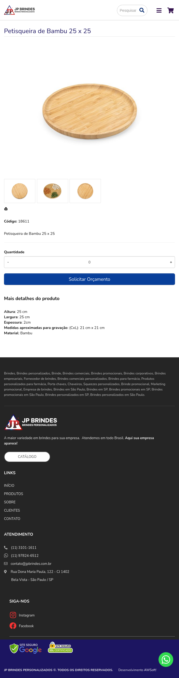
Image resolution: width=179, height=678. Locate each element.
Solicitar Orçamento (89, 279)
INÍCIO (9, 485)
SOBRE (10, 502)
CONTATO (12, 518)
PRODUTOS (13, 494)
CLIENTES (12, 510)
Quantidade (14, 252)
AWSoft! (150, 670)
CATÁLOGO (27, 456)
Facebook (26, 626)
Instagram (27, 615)
